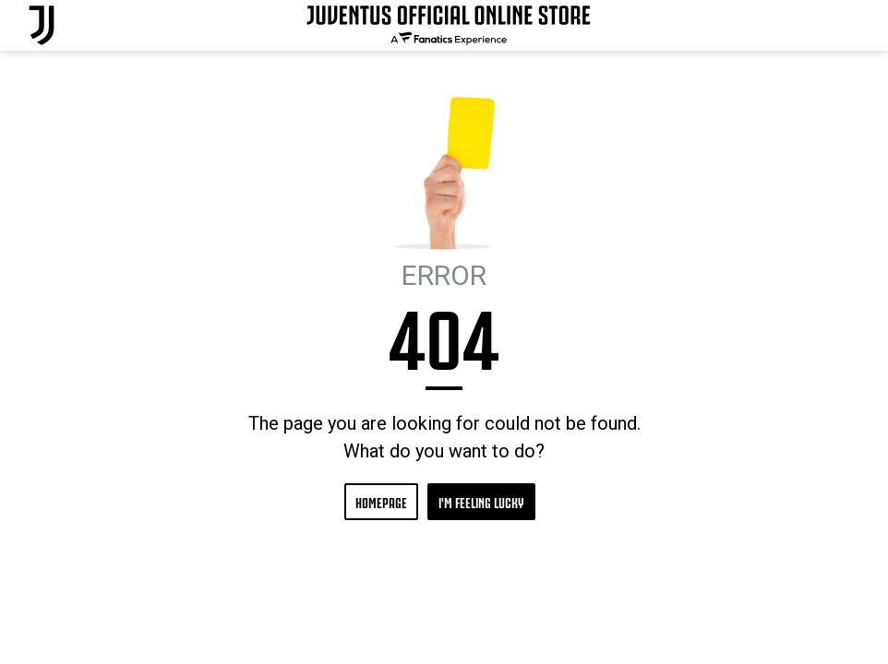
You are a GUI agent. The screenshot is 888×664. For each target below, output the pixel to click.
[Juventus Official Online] (41, 25)
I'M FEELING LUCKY (481, 501)
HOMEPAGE (381, 501)
